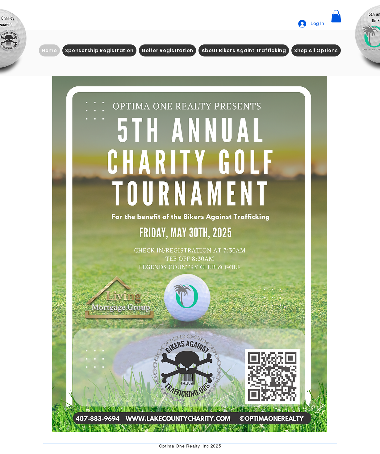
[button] (336, 16)
